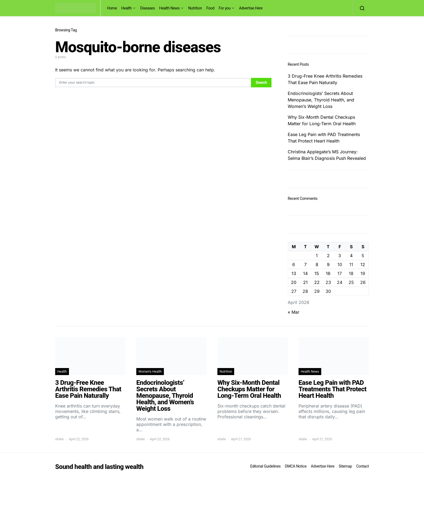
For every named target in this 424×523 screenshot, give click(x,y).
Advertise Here (251, 8)
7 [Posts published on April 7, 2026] (305, 264)
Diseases (147, 8)
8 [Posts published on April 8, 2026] (317, 264)
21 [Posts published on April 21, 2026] (305, 282)
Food (210, 8)
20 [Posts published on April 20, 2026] (293, 282)
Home (112, 8)
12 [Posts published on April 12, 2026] (362, 264)
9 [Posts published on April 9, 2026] (328, 264)
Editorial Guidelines (265, 466)
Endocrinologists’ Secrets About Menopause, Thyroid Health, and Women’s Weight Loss (321, 100)
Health (126, 8)
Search (261, 82)
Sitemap (345, 466)
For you (225, 8)
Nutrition (195, 8)
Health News (169, 8)
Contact (362, 466)
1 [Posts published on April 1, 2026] (317, 255)
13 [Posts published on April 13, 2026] (294, 273)
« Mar (293, 312)
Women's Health (150, 371)
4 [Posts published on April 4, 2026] (351, 255)
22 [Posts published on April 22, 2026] (317, 282)
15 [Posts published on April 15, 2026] (316, 273)
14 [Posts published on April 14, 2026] (305, 273)
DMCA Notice (296, 466)
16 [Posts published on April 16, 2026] (328, 273)
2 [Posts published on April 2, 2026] (328, 255)
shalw (59, 439)
